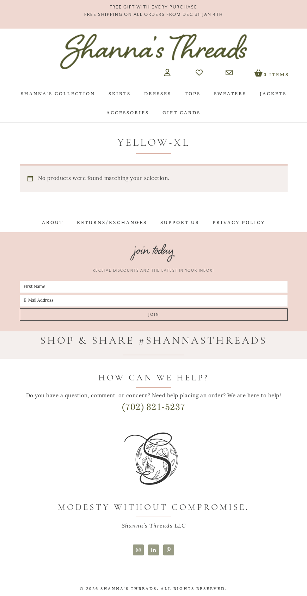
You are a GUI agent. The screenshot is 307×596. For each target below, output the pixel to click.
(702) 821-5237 (153, 407)
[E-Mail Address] (154, 301)
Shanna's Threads (154, 51)
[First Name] (154, 287)
